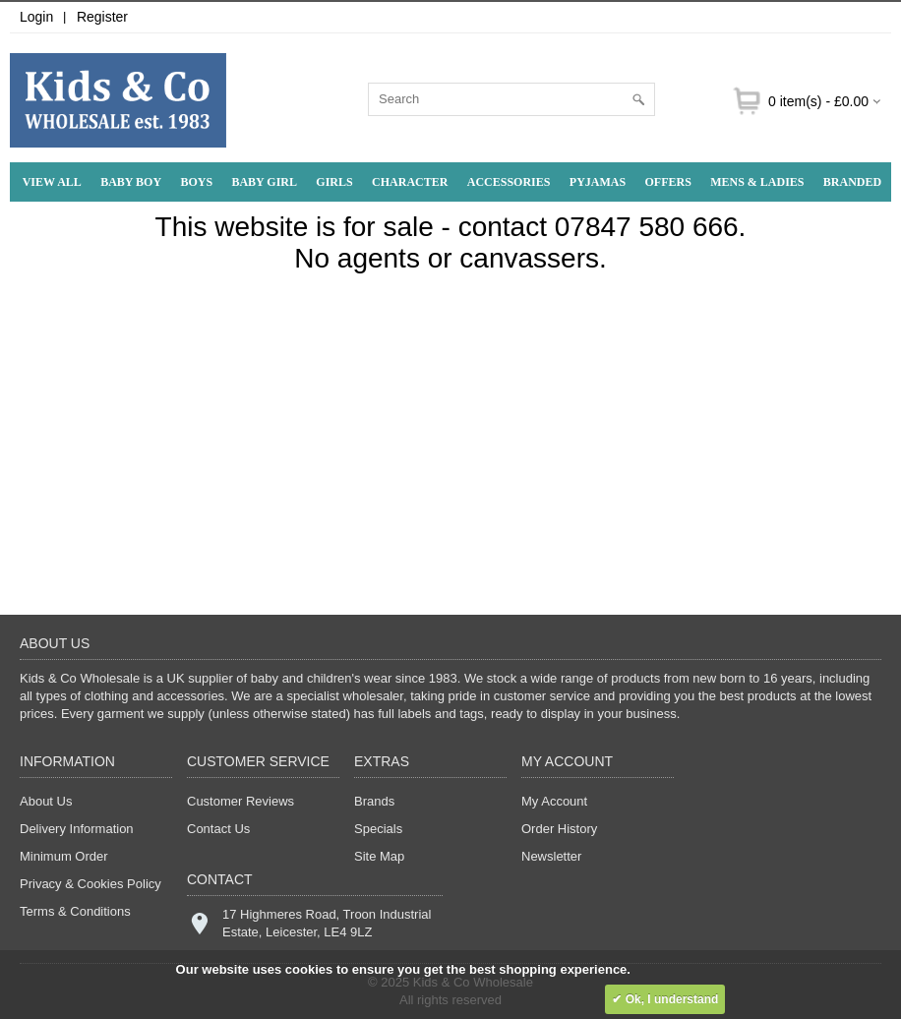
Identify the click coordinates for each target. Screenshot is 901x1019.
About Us (46, 801)
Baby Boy (130, 182)
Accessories (509, 182)
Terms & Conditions (75, 911)
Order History (559, 828)
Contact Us (218, 828)
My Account (554, 801)
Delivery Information (77, 828)
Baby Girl (264, 182)
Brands (374, 801)
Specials (378, 828)
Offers (667, 182)
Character (410, 182)
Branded (852, 182)
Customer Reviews (240, 801)
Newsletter (551, 856)
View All (52, 182)
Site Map (379, 856)
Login (36, 17)
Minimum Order (64, 856)
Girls (334, 182)
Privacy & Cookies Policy (90, 883)
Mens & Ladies (757, 182)
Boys (196, 182)
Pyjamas (598, 182)
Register (102, 17)
